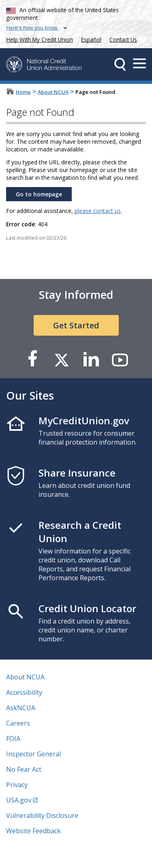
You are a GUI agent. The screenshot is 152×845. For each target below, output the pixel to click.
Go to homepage (39, 194)
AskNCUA (20, 707)
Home (23, 92)
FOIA (13, 738)
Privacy (17, 784)
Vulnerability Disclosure (42, 815)
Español (91, 39)
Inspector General (33, 753)
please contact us (98, 211)
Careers (18, 723)
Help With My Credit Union (38, 38)
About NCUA (53, 92)
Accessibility (24, 692)
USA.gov (18, 800)
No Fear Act (23, 769)
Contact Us (123, 39)
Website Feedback (33, 830)
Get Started (76, 325)
